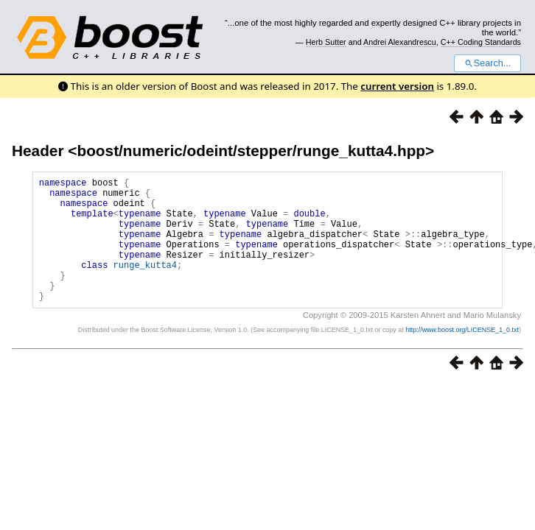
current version (397, 86)
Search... (487, 63)
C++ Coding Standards (481, 42)
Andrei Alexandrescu (399, 42)
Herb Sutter (326, 42)
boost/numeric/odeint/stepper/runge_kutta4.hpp (251, 150)
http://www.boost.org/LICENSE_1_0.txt (462, 356)
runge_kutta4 (145, 284)
